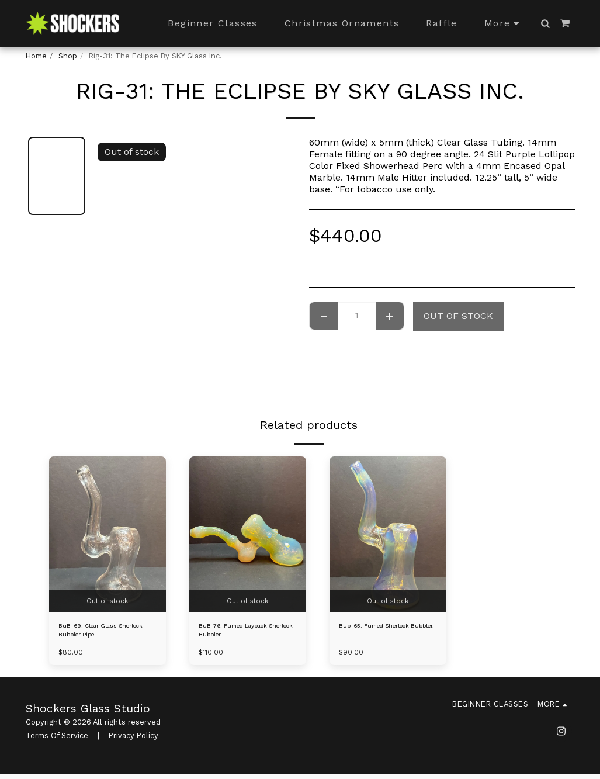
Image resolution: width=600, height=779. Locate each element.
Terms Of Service (57, 740)
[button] (545, 23)
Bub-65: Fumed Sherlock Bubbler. (384, 633)
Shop (67, 55)
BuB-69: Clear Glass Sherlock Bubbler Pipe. (100, 633)
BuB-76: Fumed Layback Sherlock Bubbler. (242, 633)
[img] (107, 534)
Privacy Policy (133, 740)
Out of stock (458, 315)
